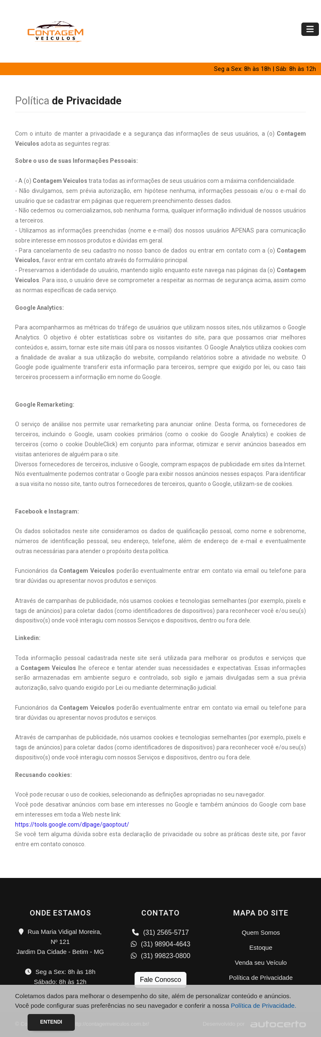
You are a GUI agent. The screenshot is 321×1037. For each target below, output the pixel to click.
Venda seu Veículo (261, 962)
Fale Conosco (160, 979)
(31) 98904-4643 (161, 944)
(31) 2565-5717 (160, 932)
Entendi (51, 1022)
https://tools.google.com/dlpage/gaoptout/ (72, 824)
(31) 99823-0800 (161, 955)
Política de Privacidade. (263, 1005)
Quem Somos (261, 932)
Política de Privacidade (261, 977)
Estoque (260, 947)
